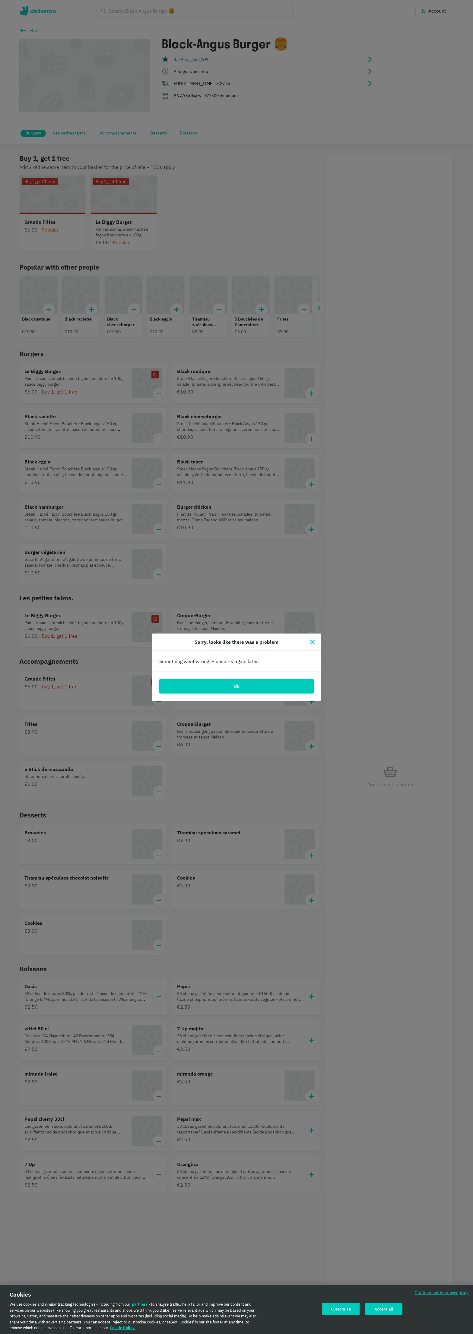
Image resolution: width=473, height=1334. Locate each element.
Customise (341, 1310)
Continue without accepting (441, 1295)
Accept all (383, 1310)
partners (140, 1306)
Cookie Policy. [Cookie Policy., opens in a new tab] (122, 1329)
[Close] (312, 642)
